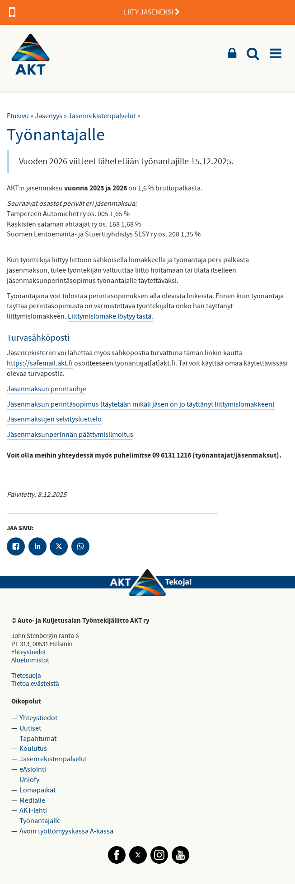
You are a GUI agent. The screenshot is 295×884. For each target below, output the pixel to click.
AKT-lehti (33, 810)
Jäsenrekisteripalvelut (102, 115)
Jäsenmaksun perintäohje (46, 388)
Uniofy (29, 779)
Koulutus (33, 748)
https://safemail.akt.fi (40, 363)
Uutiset (30, 728)
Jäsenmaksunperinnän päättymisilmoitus (70, 434)
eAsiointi (32, 769)
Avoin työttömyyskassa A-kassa (66, 831)
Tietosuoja (26, 675)
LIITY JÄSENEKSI (94, 12)
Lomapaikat (37, 790)
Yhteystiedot (28, 652)
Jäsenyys (48, 115)
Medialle (32, 800)
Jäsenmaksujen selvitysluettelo (54, 419)
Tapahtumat (37, 738)
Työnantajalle (40, 820)
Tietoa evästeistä (35, 684)
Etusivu (18, 115)
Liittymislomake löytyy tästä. (110, 316)
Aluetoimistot (30, 660)
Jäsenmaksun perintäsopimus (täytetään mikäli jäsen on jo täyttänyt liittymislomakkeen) (141, 404)
